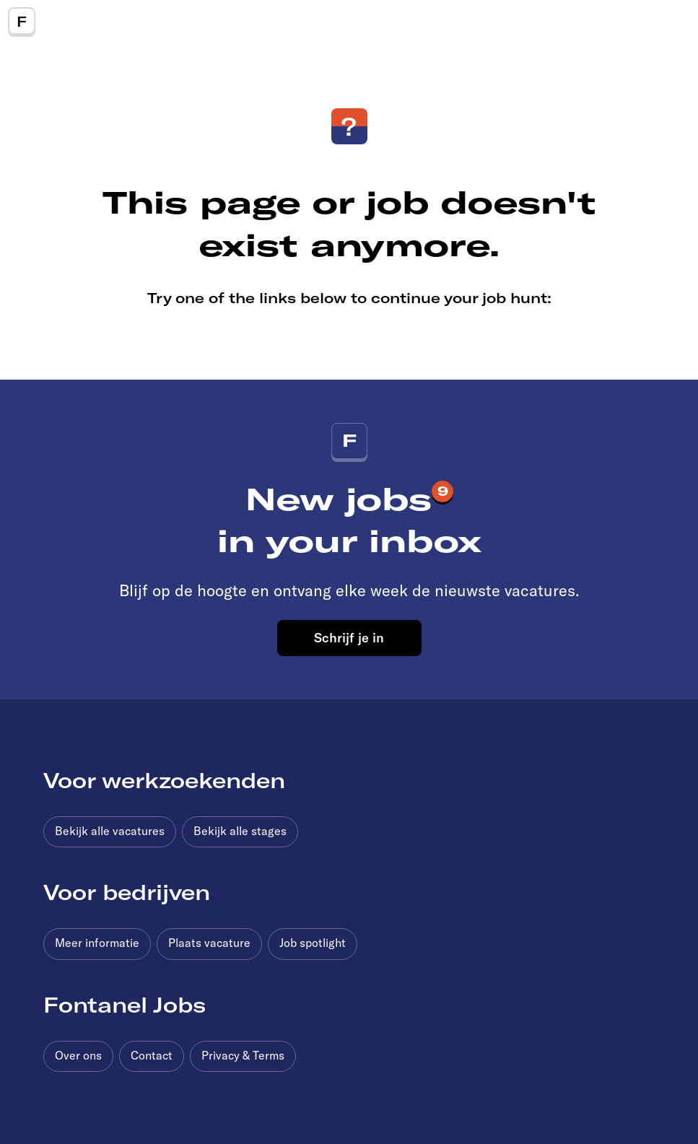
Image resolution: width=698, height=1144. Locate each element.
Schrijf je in (349, 637)
